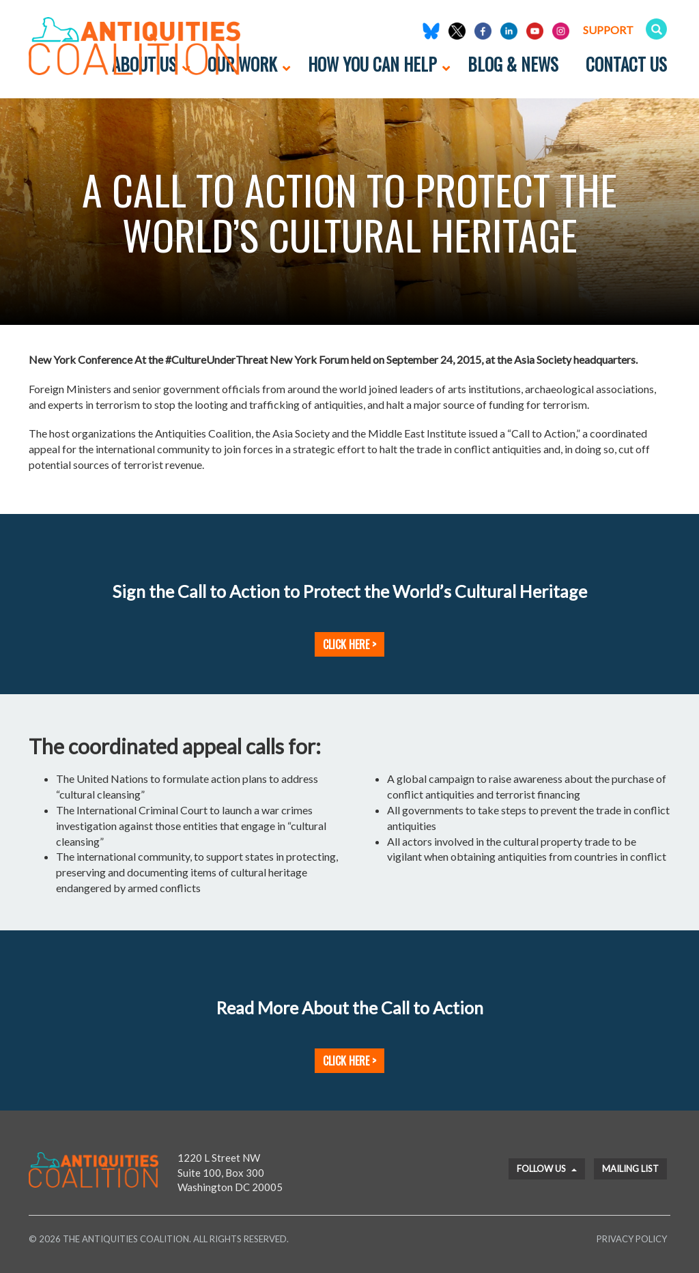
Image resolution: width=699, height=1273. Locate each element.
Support (608, 29)
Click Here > (349, 644)
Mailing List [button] (630, 1168)
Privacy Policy (632, 1238)
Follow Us (547, 1168)
